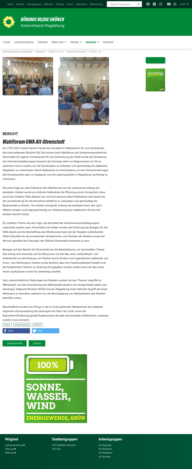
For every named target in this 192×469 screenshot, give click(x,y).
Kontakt (20, 4)
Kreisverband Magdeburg (18, 51)
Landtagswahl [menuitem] (24, 42)
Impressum (81, 4)
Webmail (48, 4)
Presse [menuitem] (74, 42)
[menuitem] (10, 4)
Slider (7, 324)
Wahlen (41, 51)
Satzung (9, 448)
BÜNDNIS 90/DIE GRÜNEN (45, 19)
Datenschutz (96, 4)
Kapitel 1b (95, 51)
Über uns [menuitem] (57, 42)
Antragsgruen (34, 4)
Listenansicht (14, 343)
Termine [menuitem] (108, 42)
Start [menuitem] (7, 42)
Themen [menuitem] (43, 42)
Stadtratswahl (22, 324)
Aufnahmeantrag (13, 445)
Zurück (37, 343)
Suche (70, 4)
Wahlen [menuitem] (91, 42)
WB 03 (37, 324)
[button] (16, 330)
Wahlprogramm (76, 51)
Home (10, 4)
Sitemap (60, 4)
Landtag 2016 (56, 51)
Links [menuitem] (182, 4)
